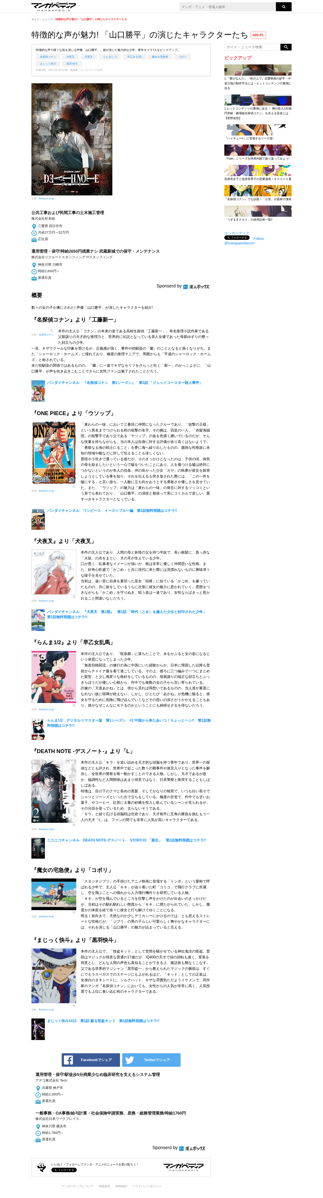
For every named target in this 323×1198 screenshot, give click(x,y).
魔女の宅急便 (160, 56)
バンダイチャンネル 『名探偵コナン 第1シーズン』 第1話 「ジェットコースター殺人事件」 (125, 383)
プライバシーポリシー (147, 1186)
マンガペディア (236, 233)
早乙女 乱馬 (134, 56)
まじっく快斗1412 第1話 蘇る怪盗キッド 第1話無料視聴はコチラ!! (103, 1021)
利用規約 (121, 1186)
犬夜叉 (70, 56)
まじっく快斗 (48, 63)
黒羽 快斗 (72, 63)
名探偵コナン (48, 56)
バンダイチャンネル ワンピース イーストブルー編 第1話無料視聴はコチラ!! (112, 510)
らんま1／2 (110, 56)
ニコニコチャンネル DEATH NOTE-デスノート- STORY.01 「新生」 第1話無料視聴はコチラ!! (126, 840)
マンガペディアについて (77, 1186)
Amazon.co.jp (46, 198)
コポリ (182, 56)
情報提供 (104, 1186)
